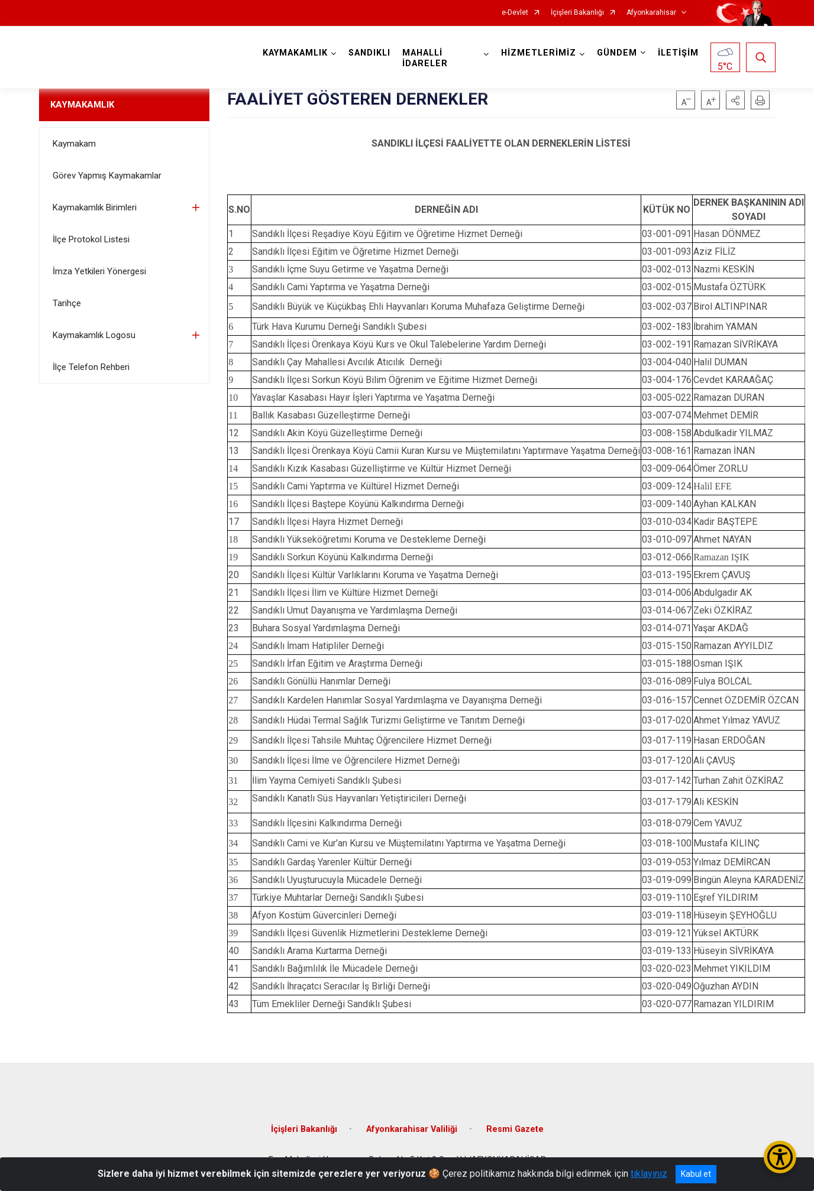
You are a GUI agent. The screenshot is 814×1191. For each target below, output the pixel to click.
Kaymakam (74, 143)
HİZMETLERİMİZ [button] (538, 53)
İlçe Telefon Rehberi (91, 367)
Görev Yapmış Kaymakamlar (107, 175)
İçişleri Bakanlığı (577, 13)
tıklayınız (649, 1173)
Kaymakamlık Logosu (94, 335)
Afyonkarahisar (651, 13)
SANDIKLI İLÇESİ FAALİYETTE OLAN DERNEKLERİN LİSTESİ (501, 143)
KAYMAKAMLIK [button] (295, 53)
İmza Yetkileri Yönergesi (99, 271)
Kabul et (696, 1174)
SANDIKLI (370, 53)
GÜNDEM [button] (617, 53)
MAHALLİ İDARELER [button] (425, 58)
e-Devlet (515, 13)
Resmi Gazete (515, 1129)
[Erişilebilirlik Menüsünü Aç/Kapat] (780, 1157)
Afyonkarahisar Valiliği (411, 1129)
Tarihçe (67, 303)
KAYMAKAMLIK (82, 104)
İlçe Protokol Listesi (91, 239)
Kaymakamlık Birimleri (95, 207)
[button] (735, 99)
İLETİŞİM (678, 53)
